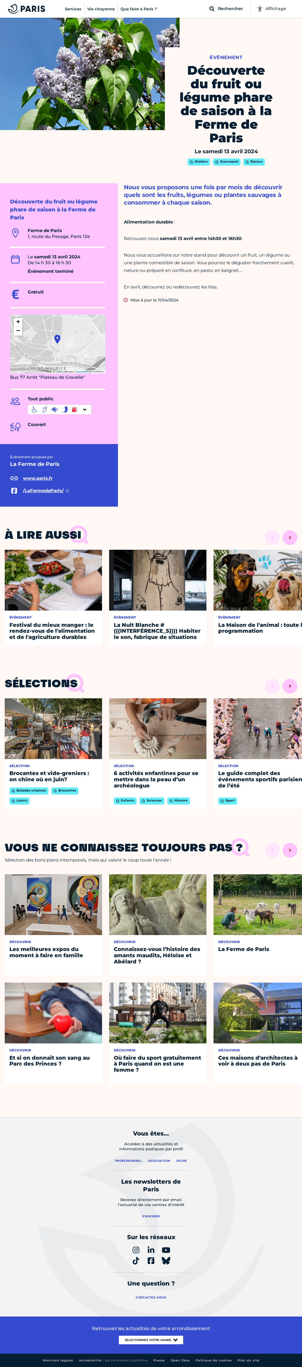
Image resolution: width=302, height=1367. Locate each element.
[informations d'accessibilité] (59, 409)
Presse (159, 1360)
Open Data (180, 1360)
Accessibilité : (113, 1360)
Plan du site (248, 1360)
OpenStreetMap (84, 371)
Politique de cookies (214, 1360)
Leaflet (57, 371)
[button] (57, 339)
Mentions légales (58, 1360)
